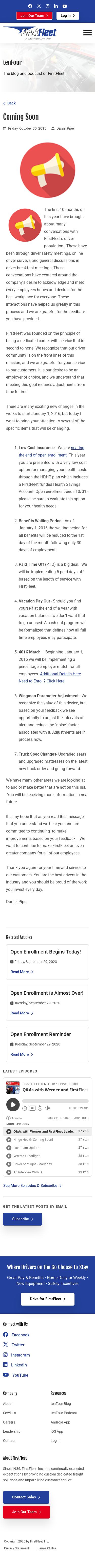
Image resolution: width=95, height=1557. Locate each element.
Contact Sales (24, 1497)
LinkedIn (15, 1365)
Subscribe (20, 1219)
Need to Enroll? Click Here (41, 681)
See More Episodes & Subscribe (30, 1185)
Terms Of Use (47, 1548)
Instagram (16, 1355)
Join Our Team (32, 16)
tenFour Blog (61, 1404)
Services (9, 1413)
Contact (9, 1441)
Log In (66, 16)
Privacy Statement (16, 1548)
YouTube (15, 1375)
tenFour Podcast (64, 1413)
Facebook (16, 1335)
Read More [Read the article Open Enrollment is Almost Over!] (20, 1013)
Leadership (12, 1431)
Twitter (14, 1345)
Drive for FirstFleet (45, 1299)
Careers (9, 1422)
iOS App (57, 1431)
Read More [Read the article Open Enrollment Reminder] (20, 1054)
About (8, 1404)
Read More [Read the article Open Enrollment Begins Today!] (20, 972)
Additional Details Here (60, 674)
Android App (60, 1422)
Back (11, 103)
